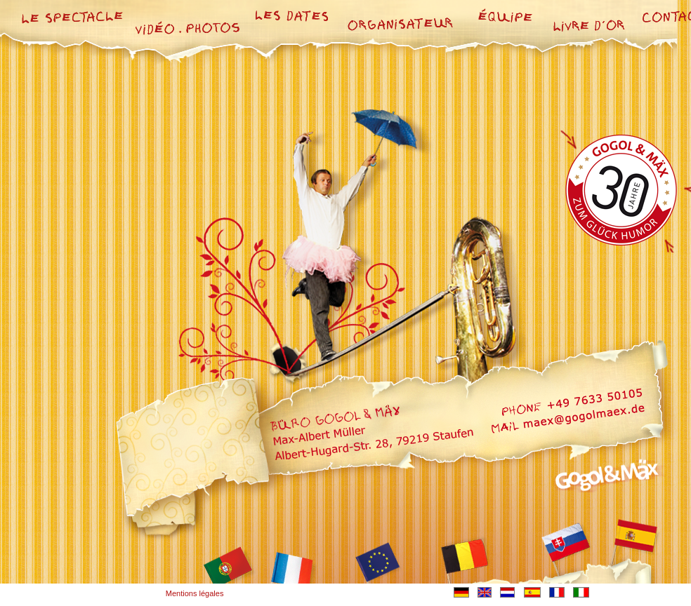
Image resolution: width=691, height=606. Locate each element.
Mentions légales (195, 593)
